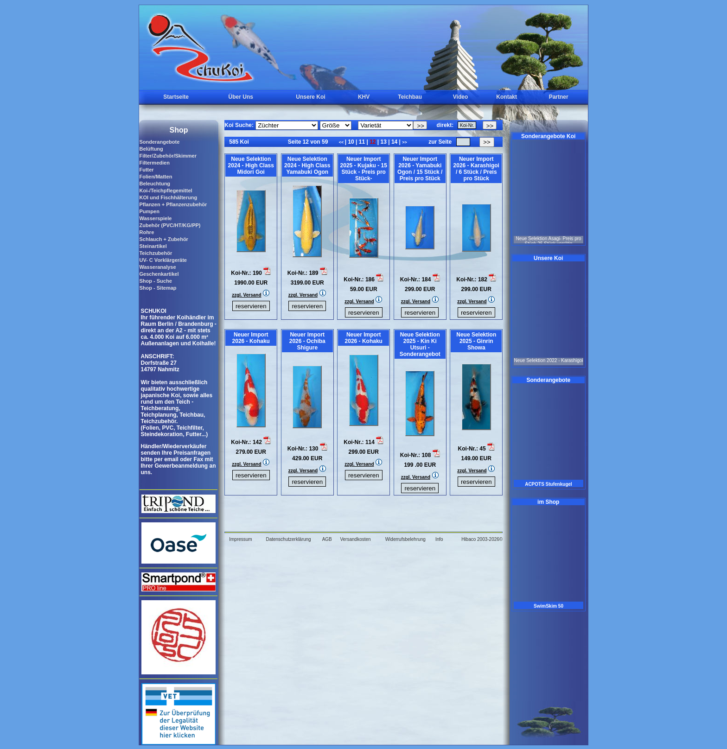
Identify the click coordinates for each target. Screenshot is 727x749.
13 (383, 142)
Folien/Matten (155, 176)
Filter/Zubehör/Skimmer (167, 156)
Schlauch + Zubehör (163, 239)
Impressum (240, 539)
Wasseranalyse (157, 267)
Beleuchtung (154, 183)
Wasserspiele (155, 218)
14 (394, 142)
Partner (558, 97)
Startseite (176, 97)
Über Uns (241, 97)
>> (404, 142)
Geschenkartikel (159, 274)
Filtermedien (154, 162)
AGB (327, 539)
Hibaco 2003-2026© (482, 539)
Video (460, 97)
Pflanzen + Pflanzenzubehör (173, 204)
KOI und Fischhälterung (168, 197)
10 (351, 142)
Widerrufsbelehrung (405, 539)
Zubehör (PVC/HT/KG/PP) (169, 225)
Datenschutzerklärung (288, 539)
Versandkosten (355, 539)
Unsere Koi (310, 97)
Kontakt (506, 97)
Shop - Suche (155, 281)
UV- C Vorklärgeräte (163, 260)
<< (342, 142)
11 (361, 142)
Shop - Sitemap (157, 288)
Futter (146, 169)
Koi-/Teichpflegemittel (165, 190)
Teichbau (410, 97)
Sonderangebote (159, 142)
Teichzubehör (155, 253)
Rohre (146, 232)
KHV (364, 97)
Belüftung (151, 149)
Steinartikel (152, 246)
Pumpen (149, 211)
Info (439, 539)
